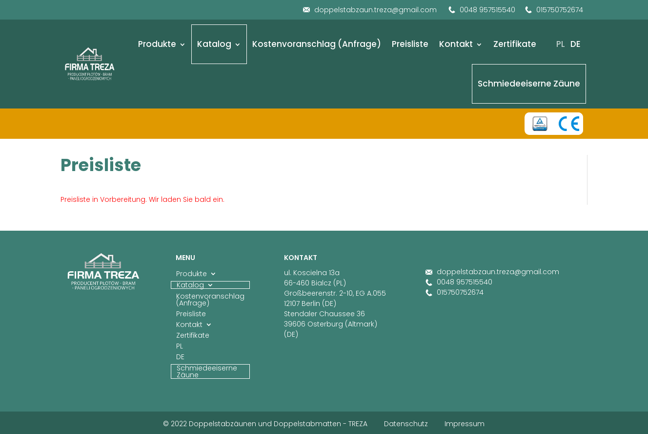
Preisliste (410, 44)
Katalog (214, 44)
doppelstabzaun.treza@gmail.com (370, 10)
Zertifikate (514, 44)
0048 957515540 (481, 10)
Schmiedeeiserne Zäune (529, 83)
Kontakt (456, 44)
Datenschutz (406, 424)
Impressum (465, 424)
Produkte (157, 44)
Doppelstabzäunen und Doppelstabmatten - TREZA (278, 424)
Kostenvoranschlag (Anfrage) (316, 44)
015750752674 (554, 10)
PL (560, 44)
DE (575, 44)
